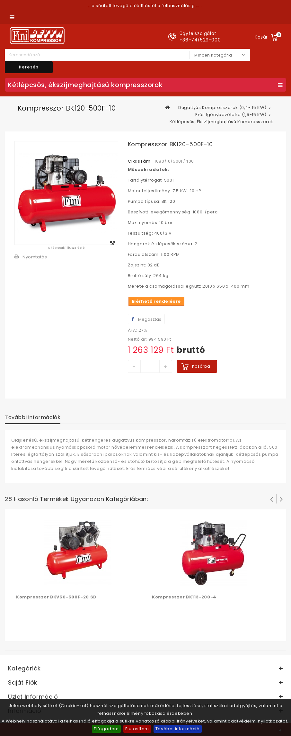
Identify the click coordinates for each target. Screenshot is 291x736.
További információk (32, 417)
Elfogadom (106, 729)
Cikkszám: (140, 161)
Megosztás (146, 319)
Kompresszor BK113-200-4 (184, 597)
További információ (177, 729)
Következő (281, 499)
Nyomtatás (34, 257)
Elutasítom (137, 729)
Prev (272, 499)
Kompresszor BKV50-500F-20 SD (56, 597)
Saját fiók (22, 682)
